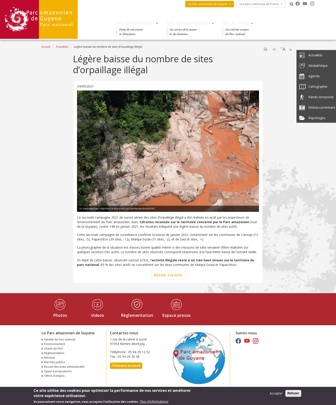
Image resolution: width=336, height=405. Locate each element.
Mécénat (49, 358)
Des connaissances (189, 23)
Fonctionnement (54, 344)
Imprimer (265, 49)
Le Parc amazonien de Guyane (208, 4)
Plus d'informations (154, 402)
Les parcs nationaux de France (259, 4)
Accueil (45, 47)
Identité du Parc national (59, 339)
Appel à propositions (58, 371)
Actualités (62, 47)
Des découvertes (136, 23)
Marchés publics (54, 362)
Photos (60, 315)
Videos (97, 315)
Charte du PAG (53, 348)
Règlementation (137, 315)
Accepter (276, 393)
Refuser (293, 393)
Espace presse (176, 315)
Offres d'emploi (54, 376)
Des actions (236, 23)
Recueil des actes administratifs (64, 367)
